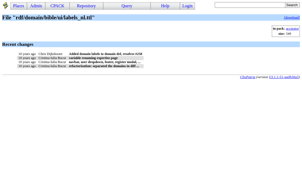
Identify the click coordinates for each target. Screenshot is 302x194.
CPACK (57, 6)
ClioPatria (247, 77)
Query (127, 6)
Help (165, 6)
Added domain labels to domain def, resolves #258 (105, 54)
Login (187, 6)
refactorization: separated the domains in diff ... (104, 66)
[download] (292, 17)
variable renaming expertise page (93, 58)
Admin (36, 6)
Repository (86, 6)
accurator (292, 28)
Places (18, 6)
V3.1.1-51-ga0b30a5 (283, 77)
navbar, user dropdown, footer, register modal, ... (105, 62)
